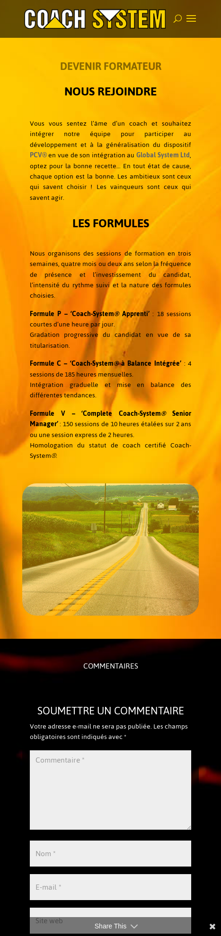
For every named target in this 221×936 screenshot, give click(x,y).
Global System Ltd (163, 155)
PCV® (38, 155)
